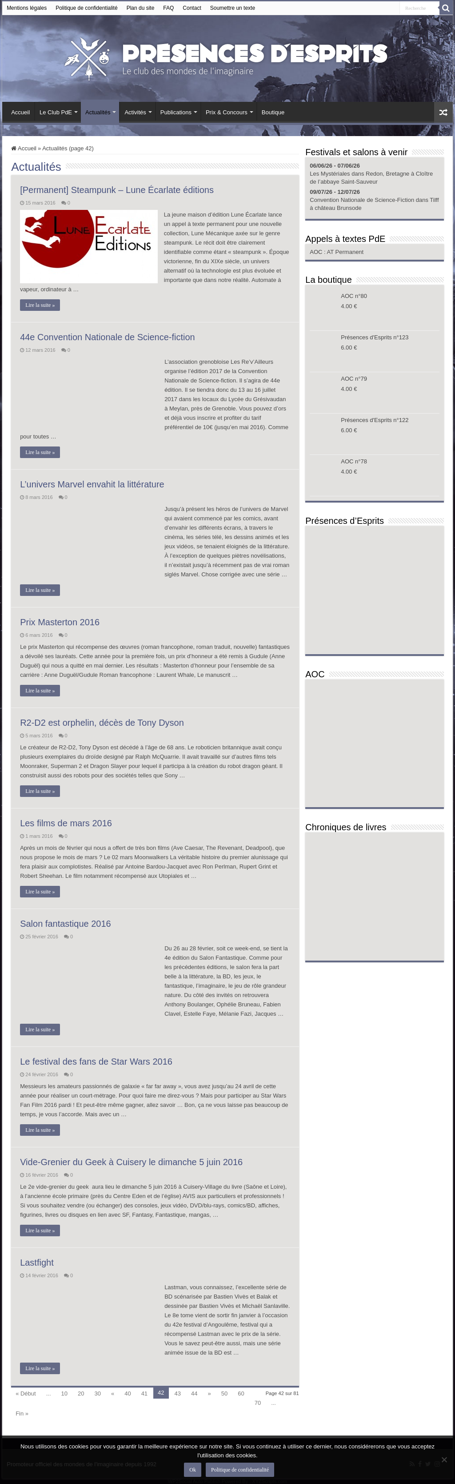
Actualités (97, 112)
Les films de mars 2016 (66, 823)
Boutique (273, 112)
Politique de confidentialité (86, 8)
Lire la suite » (40, 305)
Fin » (22, 1413)
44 (194, 1393)
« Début (26, 1393)
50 (224, 1393)
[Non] (443, 1460)
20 (81, 1393)
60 (241, 1393)
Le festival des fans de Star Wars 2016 (96, 1061)
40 (127, 1393)
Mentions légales (27, 8)
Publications (176, 112)
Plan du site (141, 8)
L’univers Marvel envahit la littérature (92, 484)
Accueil (20, 112)
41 (144, 1393)
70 (258, 1403)
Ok (193, 1470)
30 (97, 1393)
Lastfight (37, 1262)
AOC (317, 252)
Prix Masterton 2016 (60, 622)
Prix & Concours (226, 112)
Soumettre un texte (232, 8)
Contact (192, 8)
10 (64, 1393)
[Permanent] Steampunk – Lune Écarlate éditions (117, 190)
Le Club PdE (56, 112)
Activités (135, 112)
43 (178, 1393)
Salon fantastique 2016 (65, 924)
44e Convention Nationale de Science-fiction (107, 337)
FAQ (168, 8)
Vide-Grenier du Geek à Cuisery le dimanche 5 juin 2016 (131, 1162)
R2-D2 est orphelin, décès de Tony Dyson (102, 723)
